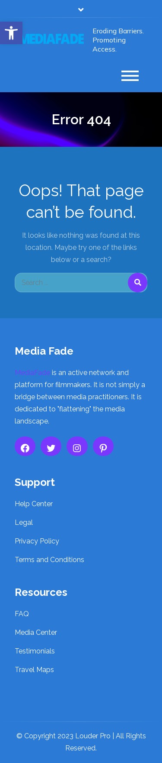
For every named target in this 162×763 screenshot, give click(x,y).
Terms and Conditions (49, 560)
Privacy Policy (37, 541)
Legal (24, 522)
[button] (11, 33)
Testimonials (35, 651)
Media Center (36, 632)
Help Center (34, 504)
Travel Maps (34, 670)
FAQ (22, 614)
